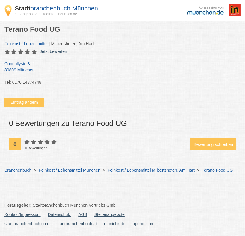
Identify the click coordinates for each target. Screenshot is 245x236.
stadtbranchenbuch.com (26, 223)
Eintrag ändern (24, 102)
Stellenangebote (109, 214)
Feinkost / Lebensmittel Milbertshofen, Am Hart (151, 170)
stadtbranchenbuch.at (76, 223)
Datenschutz (59, 214)
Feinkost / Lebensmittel (26, 43)
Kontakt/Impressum (22, 214)
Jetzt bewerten (53, 51)
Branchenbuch (17, 170)
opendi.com (143, 223)
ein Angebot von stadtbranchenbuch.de (46, 14)
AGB (82, 214)
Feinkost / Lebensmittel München (69, 170)
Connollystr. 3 (119, 67)
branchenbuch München (56, 8)
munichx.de (115, 223)
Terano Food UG (217, 170)
